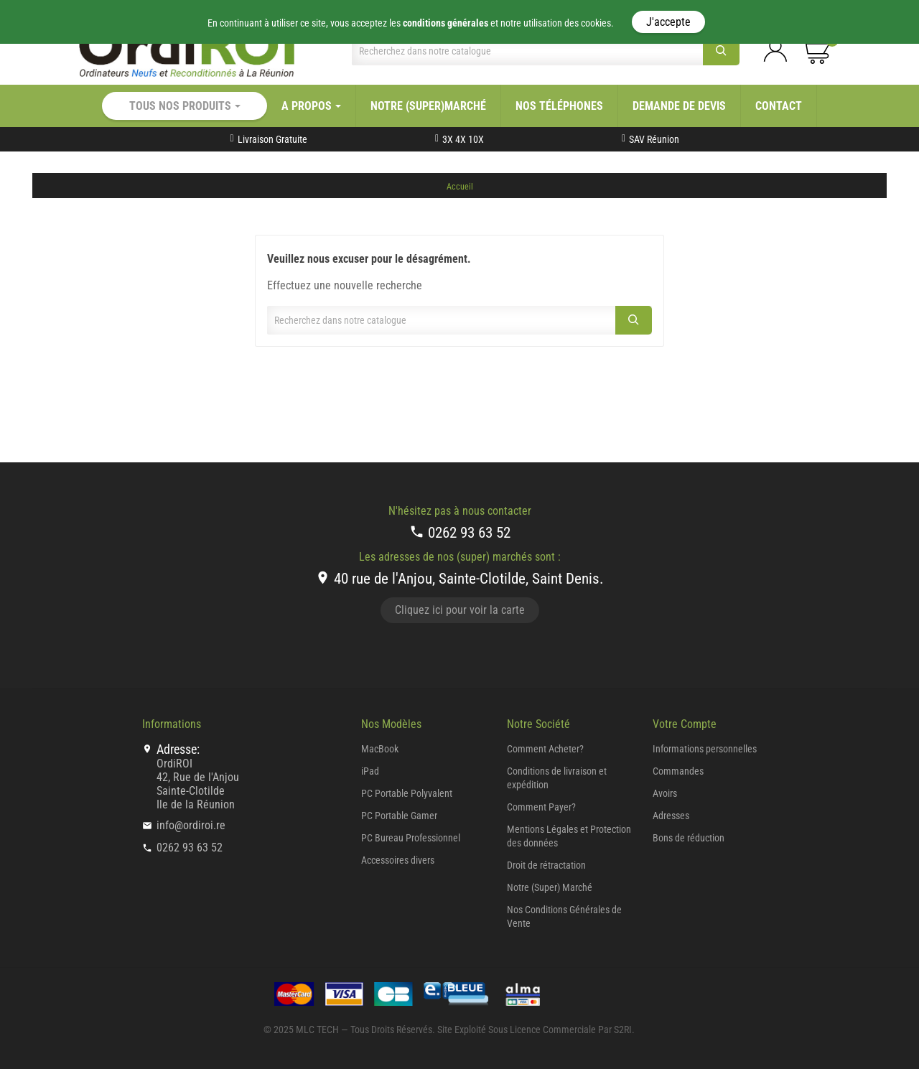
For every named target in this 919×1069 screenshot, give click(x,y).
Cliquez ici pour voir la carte (460, 610)
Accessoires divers (397, 860)
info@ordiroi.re (191, 825)
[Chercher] (527, 51)
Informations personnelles (705, 749)
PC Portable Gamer (399, 815)
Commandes (678, 771)
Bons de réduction (688, 838)
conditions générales (445, 23)
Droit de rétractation (546, 865)
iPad (370, 771)
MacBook (379, 749)
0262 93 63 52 (459, 532)
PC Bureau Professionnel (410, 838)
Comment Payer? (541, 807)
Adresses (671, 815)
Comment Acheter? (545, 749)
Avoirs (665, 793)
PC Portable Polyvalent (406, 793)
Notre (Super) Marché (549, 887)
